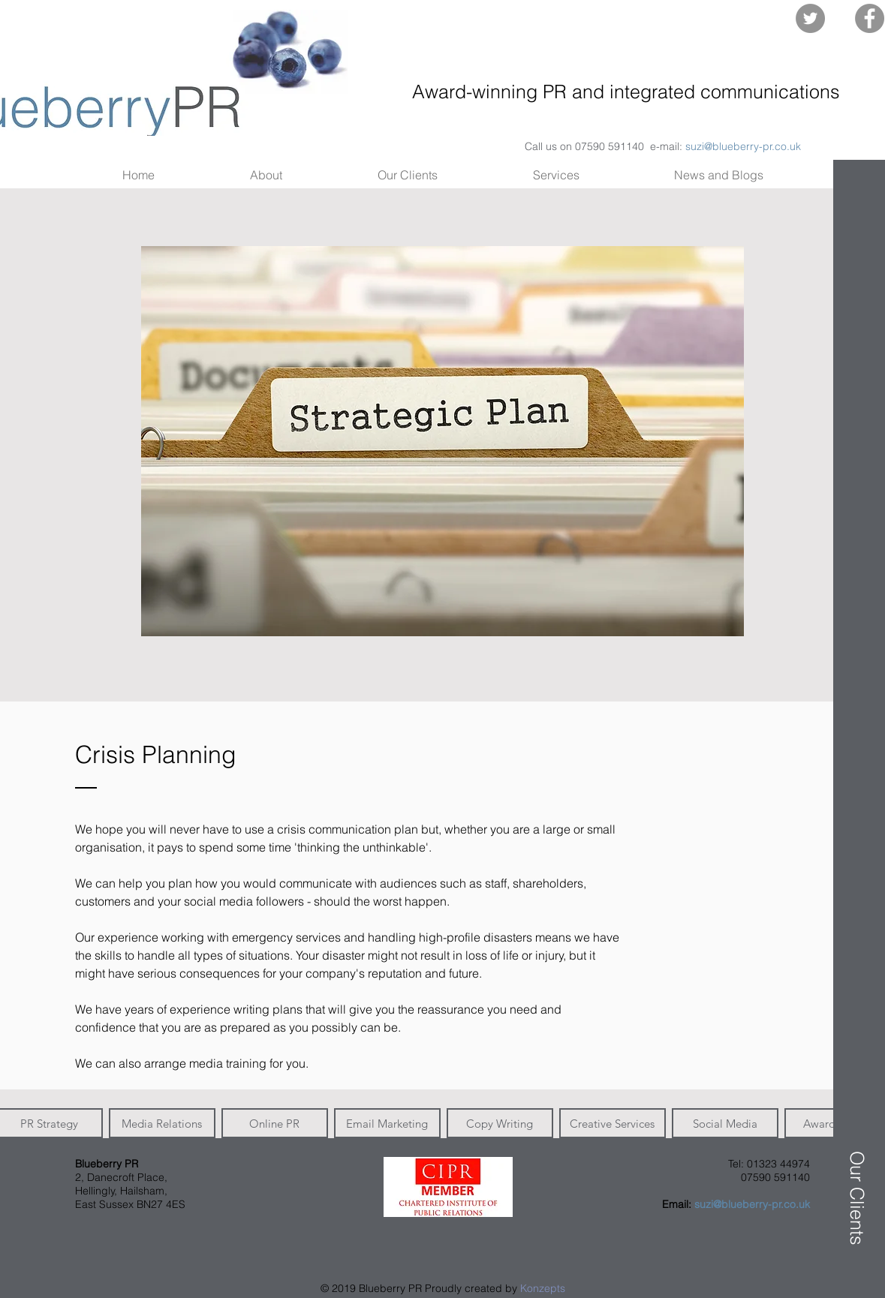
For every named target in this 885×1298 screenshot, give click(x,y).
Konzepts (542, 1288)
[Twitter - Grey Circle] (810, 18)
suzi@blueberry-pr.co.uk (743, 146)
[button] (855, 73)
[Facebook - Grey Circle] (869, 18)
